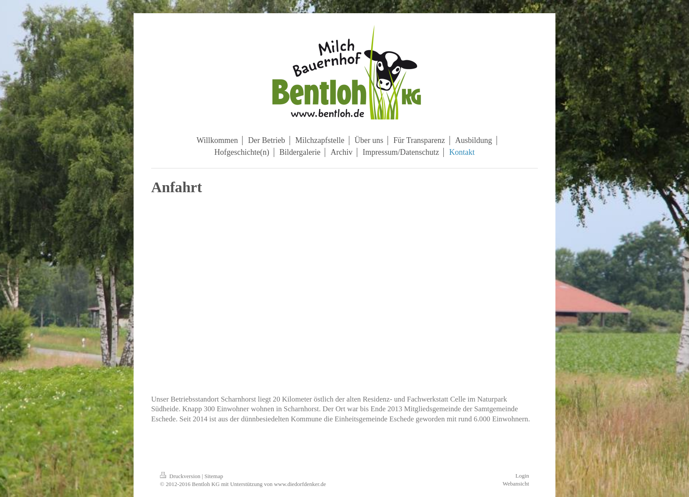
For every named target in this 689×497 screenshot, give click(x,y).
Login (522, 475)
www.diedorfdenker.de (300, 484)
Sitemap (213, 476)
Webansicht (516, 483)
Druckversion (181, 476)
